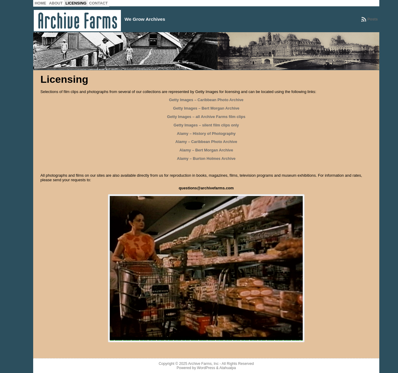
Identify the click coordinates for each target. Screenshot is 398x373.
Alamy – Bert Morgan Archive (206, 150)
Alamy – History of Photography (206, 133)
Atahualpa (227, 368)
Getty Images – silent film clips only (206, 125)
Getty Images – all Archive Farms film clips (206, 116)
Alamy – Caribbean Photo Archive (206, 141)
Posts (372, 19)
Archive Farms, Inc (203, 364)
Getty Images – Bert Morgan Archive (206, 108)
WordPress (206, 368)
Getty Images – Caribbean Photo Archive (206, 100)
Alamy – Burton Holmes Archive (206, 158)
